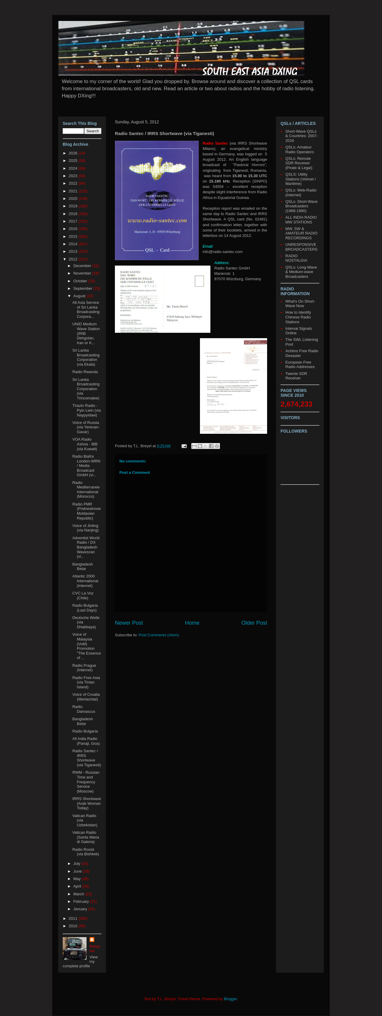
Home (192, 623)
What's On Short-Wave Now (300, 303)
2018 (73, 214)
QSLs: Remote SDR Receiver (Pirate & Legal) (298, 163)
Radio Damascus (83, 709)
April (77, 886)
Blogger (230, 999)
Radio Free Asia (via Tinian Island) (86, 682)
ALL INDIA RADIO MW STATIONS (301, 219)
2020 (73, 198)
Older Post (254, 623)
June (78, 871)
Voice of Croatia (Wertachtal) (86, 696)
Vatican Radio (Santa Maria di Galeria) (85, 837)
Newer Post (129, 623)
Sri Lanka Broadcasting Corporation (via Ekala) (85, 357)
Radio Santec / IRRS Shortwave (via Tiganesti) (86, 758)
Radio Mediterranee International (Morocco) (86, 489)
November (83, 273)
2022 (73, 183)
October (80, 281)
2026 (73, 153)
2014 (73, 244)
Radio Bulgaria (85, 731)
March (79, 894)
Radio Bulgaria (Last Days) (85, 607)
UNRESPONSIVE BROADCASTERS (301, 247)
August (80, 296)
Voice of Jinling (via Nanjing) (85, 528)
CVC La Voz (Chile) (82, 595)
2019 (73, 206)
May (77, 878)
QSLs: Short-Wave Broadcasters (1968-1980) (301, 206)
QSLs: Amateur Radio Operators (299, 149)
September (83, 288)
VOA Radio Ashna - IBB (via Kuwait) (84, 444)
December (83, 265)
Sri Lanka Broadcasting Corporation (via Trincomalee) (85, 388)
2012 (73, 259)
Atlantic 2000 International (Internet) (85, 581)
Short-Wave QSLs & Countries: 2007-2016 (301, 136)
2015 (73, 236)
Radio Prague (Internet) (84, 667)
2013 (73, 251)
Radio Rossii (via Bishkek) (85, 851)
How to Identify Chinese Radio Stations (298, 317)
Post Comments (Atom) (159, 635)
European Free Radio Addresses (300, 364)
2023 (73, 176)
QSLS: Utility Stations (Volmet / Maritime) (300, 179)
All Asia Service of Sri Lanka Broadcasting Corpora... (85, 309)
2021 (73, 191)
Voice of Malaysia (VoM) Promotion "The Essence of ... (86, 646)
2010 (73, 926)
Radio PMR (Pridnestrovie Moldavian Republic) (86, 511)
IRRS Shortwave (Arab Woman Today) (86, 803)
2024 (73, 168)
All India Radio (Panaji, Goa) (86, 741)
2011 (73, 918)
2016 (73, 228)
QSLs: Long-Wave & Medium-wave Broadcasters (301, 272)
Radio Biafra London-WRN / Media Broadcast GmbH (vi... (86, 465)
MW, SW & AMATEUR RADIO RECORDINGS (301, 233)
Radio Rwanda (85, 372)
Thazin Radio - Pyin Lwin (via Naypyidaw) (86, 410)
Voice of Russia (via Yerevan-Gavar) (85, 427)
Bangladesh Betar (82, 566)
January (80, 909)
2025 (73, 160)
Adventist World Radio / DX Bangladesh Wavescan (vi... (85, 547)
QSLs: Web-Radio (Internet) (301, 192)
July (77, 863)
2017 (73, 221)
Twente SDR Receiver (296, 376)
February (81, 901)
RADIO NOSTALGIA (296, 258)
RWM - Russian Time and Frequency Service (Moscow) (85, 781)
